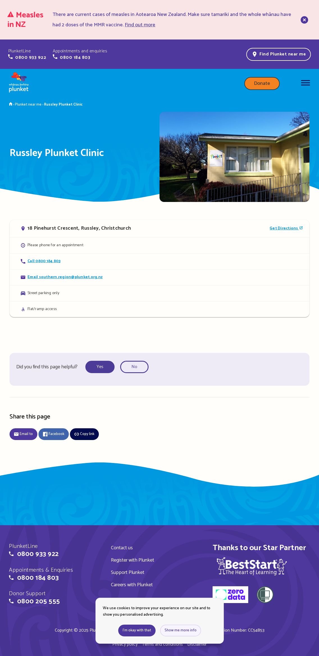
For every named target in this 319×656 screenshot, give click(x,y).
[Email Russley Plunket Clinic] (159, 277)
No (134, 367)
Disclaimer (197, 644)
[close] (303, 20)
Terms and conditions (162, 644)
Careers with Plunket (132, 585)
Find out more (140, 25)
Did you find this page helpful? (47, 367)
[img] (252, 566)
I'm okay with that (137, 630)
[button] (27, 54)
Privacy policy (125, 644)
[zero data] (230, 595)
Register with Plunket (132, 560)
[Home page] (19, 83)
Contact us (122, 548)
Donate (262, 83)
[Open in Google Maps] (159, 228)
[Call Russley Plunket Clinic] (159, 261)
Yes (100, 367)
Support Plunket (127, 572)
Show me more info (181, 630)
